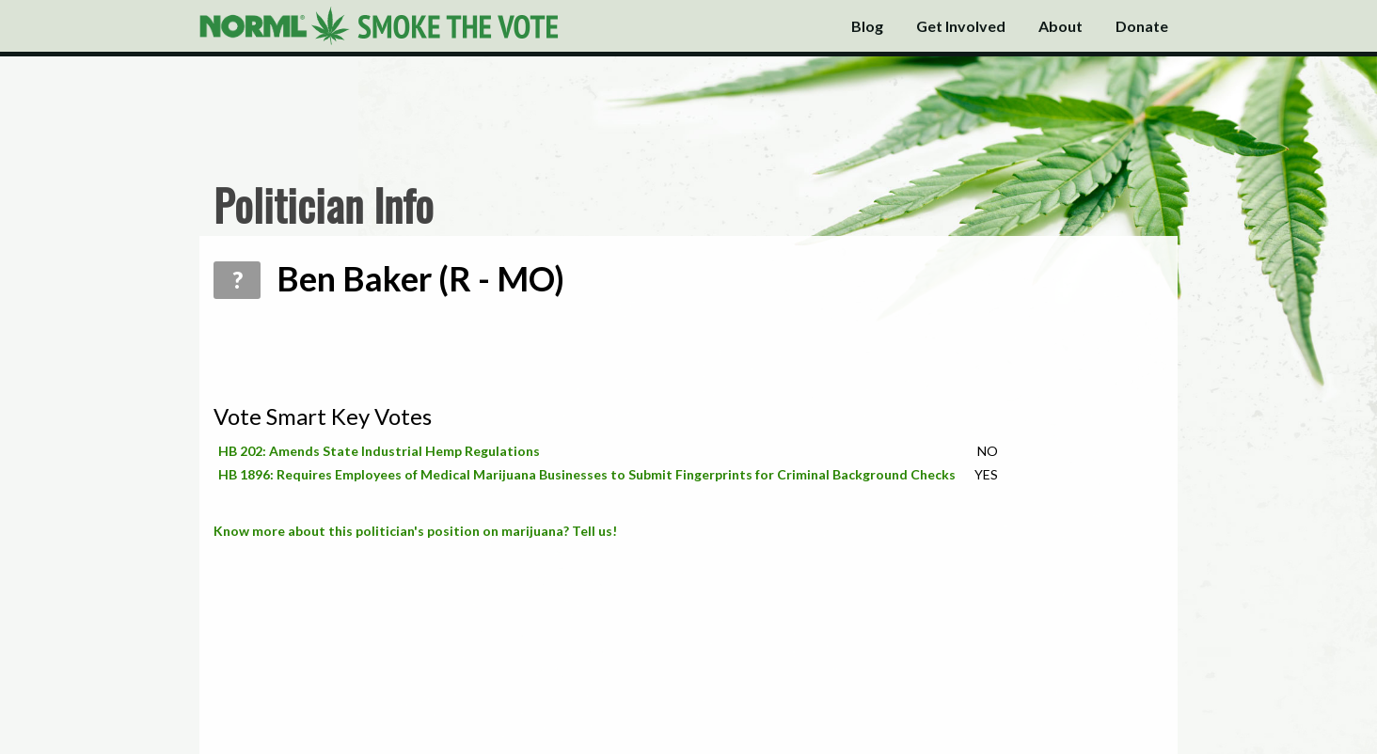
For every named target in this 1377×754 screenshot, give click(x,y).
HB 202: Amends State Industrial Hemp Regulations (379, 451)
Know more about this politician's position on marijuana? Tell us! (415, 531)
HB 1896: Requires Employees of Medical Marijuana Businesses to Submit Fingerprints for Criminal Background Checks (587, 474)
